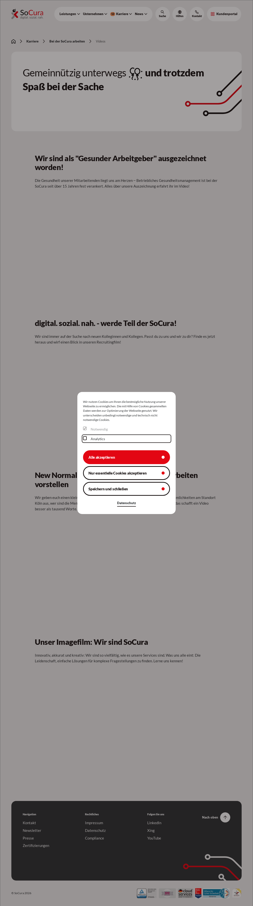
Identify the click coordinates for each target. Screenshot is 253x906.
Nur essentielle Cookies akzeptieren (117, 473)
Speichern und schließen (108, 489)
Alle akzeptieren (101, 457)
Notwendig (99, 429)
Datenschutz (126, 503)
